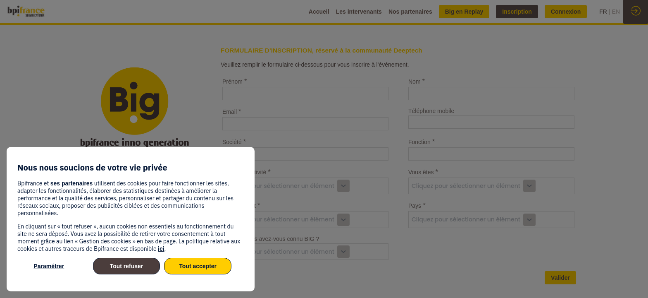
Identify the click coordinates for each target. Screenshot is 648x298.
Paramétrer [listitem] (48, 266)
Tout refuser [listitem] (126, 266)
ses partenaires (71, 183)
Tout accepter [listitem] (198, 266)
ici (161, 248)
